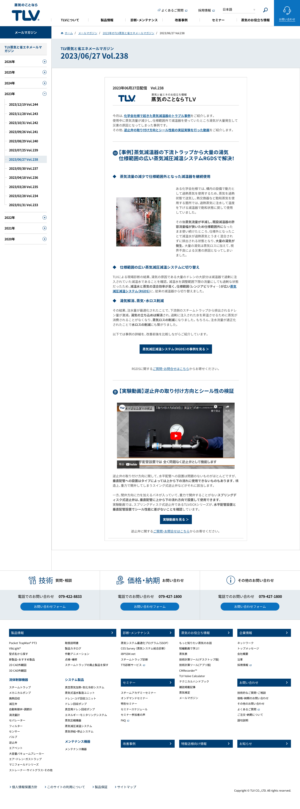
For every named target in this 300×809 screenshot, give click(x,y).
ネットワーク (245, 643)
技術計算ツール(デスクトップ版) (199, 659)
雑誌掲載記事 (187, 687)
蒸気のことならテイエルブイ (26, 12)
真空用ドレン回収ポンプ (80, 709)
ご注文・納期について (250, 715)
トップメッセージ (248, 648)
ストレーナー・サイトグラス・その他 (30, 770)
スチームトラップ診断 (134, 659)
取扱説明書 (72, 643)
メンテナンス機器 (76, 749)
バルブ (13, 737)
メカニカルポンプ (20, 693)
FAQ (123, 720)
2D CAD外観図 (17, 665)
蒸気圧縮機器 (73, 720)
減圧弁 (13, 704)
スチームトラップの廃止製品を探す (86, 665)
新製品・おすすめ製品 (22, 659)
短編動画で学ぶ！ (189, 648)
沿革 (240, 659)
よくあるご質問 (246, 709)
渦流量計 (14, 715)
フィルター (16, 726)
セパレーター (17, 720)
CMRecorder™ (188, 670)
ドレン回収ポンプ (76, 704)
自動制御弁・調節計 (20, 709)
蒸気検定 (184, 692)
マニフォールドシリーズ (24, 764)
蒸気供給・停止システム (79, 731)
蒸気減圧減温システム (78, 726)
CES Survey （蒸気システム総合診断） (143, 648)
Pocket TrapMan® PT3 (23, 643)
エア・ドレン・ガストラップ (25, 759)
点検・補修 (71, 659)
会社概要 (242, 654)
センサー (14, 731)
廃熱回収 (14, 698)
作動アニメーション (77, 654)
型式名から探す (18, 654)
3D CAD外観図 (17, 670)
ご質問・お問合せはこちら (171, 368)
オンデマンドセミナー (134, 698)
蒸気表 (183, 654)
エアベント (16, 748)
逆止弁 (13, 742)
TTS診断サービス (131, 665)
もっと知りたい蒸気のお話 (195, 643)
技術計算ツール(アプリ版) (195, 665)
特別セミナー (129, 704)
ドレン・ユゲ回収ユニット (80, 698)
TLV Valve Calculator (192, 676)
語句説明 (242, 720)
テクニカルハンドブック (194, 681)
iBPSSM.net (128, 654)
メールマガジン (188, 698)
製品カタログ (73, 648)
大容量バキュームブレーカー (26, 754)
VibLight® (15, 648)
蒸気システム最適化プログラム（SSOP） (145, 643)
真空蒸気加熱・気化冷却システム (84, 687)
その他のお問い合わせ (250, 704)
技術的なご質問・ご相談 (251, 693)
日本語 (227, 9)
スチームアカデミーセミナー (138, 693)
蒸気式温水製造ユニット (80, 693)
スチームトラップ (20, 687)
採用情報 (242, 665)
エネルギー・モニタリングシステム (86, 715)
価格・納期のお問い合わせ (253, 698)
